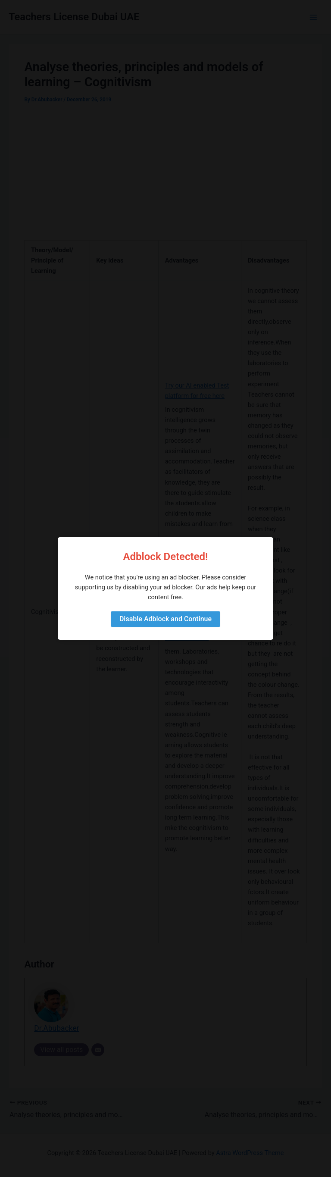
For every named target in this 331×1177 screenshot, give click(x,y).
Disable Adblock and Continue (165, 619)
